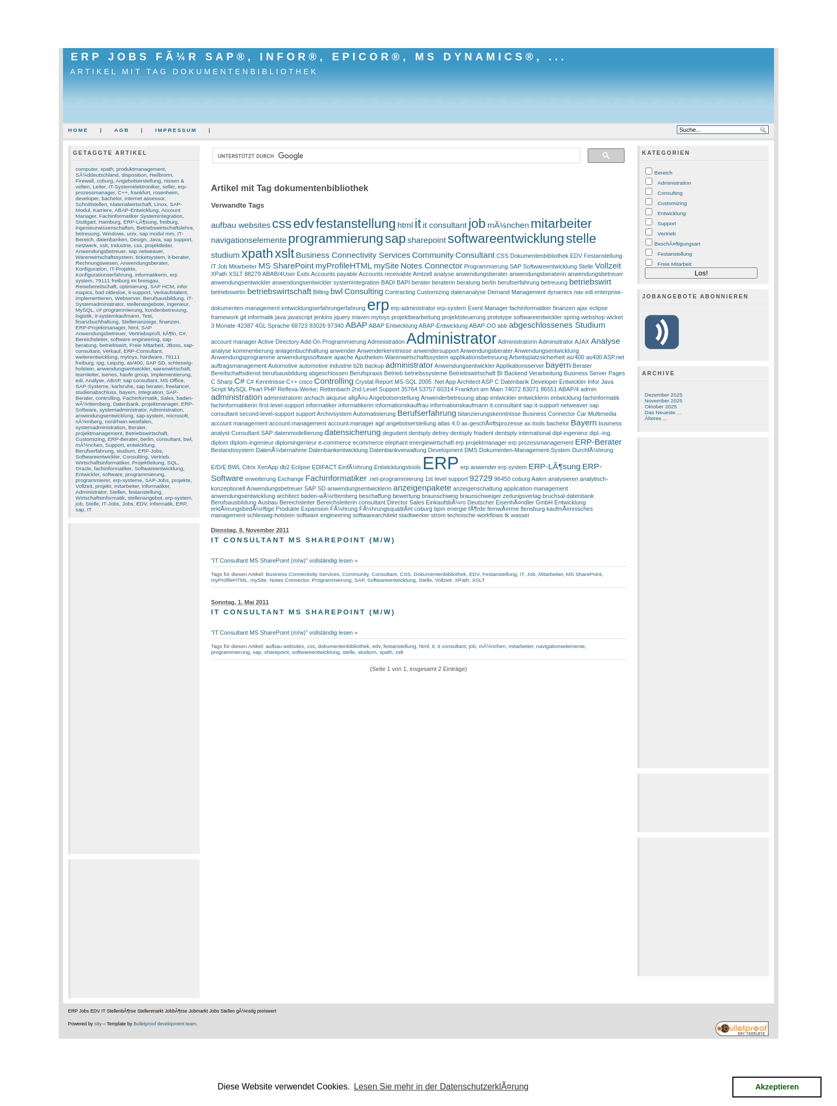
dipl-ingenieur (570, 433)
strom (438, 515)
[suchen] (395, 156)
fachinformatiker (112, 468)
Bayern (584, 422)
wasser (520, 515)
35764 (409, 389)
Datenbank (126, 404)
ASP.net (613, 357)
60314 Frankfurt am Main (470, 389)
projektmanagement (99, 433)
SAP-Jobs (157, 480)
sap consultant (140, 380)
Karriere (102, 210)
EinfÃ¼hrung (355, 467)
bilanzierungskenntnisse (489, 413)
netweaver (574, 405)
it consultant (445, 225)
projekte (180, 480)
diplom (219, 442)
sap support (178, 239)
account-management (297, 423)
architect (288, 496)
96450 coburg (512, 479)
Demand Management (516, 292)
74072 (512, 389)
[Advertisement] (418, 24)
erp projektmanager (481, 442)
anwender (343, 350)
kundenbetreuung (165, 310)
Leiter (99, 186)
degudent (394, 433)
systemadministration (100, 427)
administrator (409, 364)
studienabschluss (96, 392)
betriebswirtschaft (279, 291)
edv (303, 223)
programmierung (144, 474)
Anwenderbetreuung (447, 397)
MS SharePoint (286, 265)
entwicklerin (533, 397)
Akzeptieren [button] (777, 1087)
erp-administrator (413, 308)
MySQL (84, 310)
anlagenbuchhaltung (301, 350)
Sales (166, 398)
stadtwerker (414, 515)
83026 (317, 325)
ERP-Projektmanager (100, 327)
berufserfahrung (518, 282)
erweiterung (260, 479)
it (418, 223)
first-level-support (281, 405)
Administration (166, 410)
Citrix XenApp (260, 467)
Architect (468, 381)
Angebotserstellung (138, 181)
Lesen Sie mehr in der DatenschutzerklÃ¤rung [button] (441, 1086)
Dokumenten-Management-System (524, 450)
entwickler (503, 397)
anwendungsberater (482, 274)
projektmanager (159, 404)
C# (182, 333)
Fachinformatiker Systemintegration (141, 216)
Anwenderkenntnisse (384, 350)
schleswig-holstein (271, 515)
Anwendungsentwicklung (546, 350)
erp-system (178, 498)
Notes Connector (432, 265)
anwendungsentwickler (123, 369)
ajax (582, 308)
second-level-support (267, 413)
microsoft (176, 415)
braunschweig (440, 496)
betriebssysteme (426, 373)
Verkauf (111, 351)
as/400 (135, 363)
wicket (614, 317)
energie (457, 508)
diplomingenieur (296, 442)
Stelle (92, 504)
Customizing (90, 439)
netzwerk (86, 245)
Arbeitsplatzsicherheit (537, 357)
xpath (106, 169)
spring (572, 317)
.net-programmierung (395, 479)
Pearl (256, 389)
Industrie (120, 245)
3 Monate (223, 325)
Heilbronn (160, 175)
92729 (481, 478)
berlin (146, 439)
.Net (438, 381)
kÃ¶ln (169, 333)
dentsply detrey (429, 433)
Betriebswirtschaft (146, 433)
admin (589, 389)
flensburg (532, 508)
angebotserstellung (411, 423)
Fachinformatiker (336, 478)
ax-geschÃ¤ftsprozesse (492, 423)
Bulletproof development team (164, 1023)
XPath (219, 274)
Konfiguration (91, 269)
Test (147, 316)
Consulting (135, 457)
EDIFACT (324, 467)
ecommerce (368, 442)
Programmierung (486, 266)
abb (502, 325)
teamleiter (87, 374)
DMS (471, 450)
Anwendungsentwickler (465, 365)
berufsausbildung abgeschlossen (305, 373)
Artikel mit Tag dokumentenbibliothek (194, 71)
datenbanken (112, 239)
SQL (172, 462)
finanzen (169, 322)
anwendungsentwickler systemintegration (326, 282)
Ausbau (268, 502)
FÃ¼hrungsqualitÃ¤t (386, 508)
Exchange (291, 479)
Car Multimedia (597, 413)
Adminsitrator (556, 341)
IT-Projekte (123, 269)
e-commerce (334, 442)
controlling (108, 398)
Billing (320, 292)
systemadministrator (122, 410)
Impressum (176, 130)
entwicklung (141, 445)
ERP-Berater (123, 439)
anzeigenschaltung (477, 488)
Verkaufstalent (170, 292)
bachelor (111, 198)
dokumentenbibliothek (343, 646)
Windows (113, 233)
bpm (439, 508)
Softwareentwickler (98, 457)
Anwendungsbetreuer (101, 251)
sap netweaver (146, 251)
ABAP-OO (482, 325)
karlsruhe (122, 386)
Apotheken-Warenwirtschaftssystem (401, 357)
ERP (181, 504)
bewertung (406, 496)
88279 (252, 274)
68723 (299, 325)
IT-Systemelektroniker (133, 186)
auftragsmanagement (238, 365)
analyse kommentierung (242, 350)
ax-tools (534, 423)
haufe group (134, 374)
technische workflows (475, 515)
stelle (581, 238)
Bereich (663, 173)
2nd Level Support (376, 389)
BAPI (403, 282)
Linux (160, 204)
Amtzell (422, 274)
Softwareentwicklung (159, 468)
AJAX (581, 341)
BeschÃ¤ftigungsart (677, 244)
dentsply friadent (471, 433)
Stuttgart (86, 222)
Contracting (400, 292)
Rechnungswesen (97, 263)
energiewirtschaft (431, 442)
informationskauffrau (402, 405)
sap (80, 509)
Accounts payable (334, 274)
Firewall (85, 181)
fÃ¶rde (476, 508)
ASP (487, 381)
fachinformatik (601, 397)
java (280, 317)
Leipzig (115, 363)
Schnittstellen (91, 204)
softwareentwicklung (505, 238)
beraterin (443, 282)
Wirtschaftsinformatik (100, 498)
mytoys (128, 357)
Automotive (282, 365)
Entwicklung (570, 502)
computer (87, 169)
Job (222, 266)
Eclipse (301, 467)
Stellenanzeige (139, 322)
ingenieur (177, 304)
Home (78, 130)
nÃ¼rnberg (89, 421)
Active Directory (278, 341)
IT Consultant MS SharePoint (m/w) (303, 540)
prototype (499, 317)
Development (445, 450)
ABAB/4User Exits (286, 274)
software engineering (135, 339)
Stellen (117, 492)
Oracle (83, 468)
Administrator (91, 492)
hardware (151, 357)
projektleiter (158, 245)
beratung (468, 282)
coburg (105, 181)
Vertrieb (160, 457)
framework (225, 317)
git (243, 317)
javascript (300, 317)
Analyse (94, 380)
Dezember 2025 (664, 395)
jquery (342, 317)
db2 (284, 467)
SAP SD (155, 363)
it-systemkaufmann (116, 316)
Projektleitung (148, 462)
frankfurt (140, 192)
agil (379, 423)
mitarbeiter (126, 486)
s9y (98, 1023)
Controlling (334, 380)
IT (89, 509)
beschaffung (375, 496)
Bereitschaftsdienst (235, 373)
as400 (594, 357)
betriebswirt (113, 345)
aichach (314, 397)
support (305, 413)
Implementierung (171, 374)
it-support (139, 292)
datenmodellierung (298, 433)
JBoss (173, 345)
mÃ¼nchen (89, 445)
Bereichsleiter (92, 339)
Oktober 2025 (661, 406)
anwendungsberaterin (537, 274)
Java (155, 239)
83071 (531, 389)
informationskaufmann (459, 405)
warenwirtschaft (171, 369)
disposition (134, 175)
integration (150, 392)
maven (360, 317)
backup (374, 365)
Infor (593, 381)
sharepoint (426, 239)
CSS (502, 255)
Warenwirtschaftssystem (104, 257)
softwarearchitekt (375, 515)
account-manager (351, 423)
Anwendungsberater (143, 263)
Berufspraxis (366, 373)
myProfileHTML (343, 265)
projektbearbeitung (415, 317)
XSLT (235, 274)
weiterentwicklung (96, 357)
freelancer (177, 386)
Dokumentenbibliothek (539, 255)
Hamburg (110, 222)
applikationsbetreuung (479, 357)
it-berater (178, 257)
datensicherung (353, 432)
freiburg (169, 222)
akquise (336, 397)
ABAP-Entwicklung (136, 210)
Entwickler (88, 474)
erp (378, 304)
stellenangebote (145, 304)
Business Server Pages (594, 373)
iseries (109, 374)
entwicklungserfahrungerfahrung (323, 308)
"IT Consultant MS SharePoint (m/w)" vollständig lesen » (284, 560)
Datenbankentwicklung (338, 450)
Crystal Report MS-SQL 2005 (393, 381)
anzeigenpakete (422, 487)
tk (506, 515)
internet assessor (144, 198)
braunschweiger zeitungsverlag (500, 496)
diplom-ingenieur (252, 442)
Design (138, 239)
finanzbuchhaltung (97, 322)
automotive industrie (325, 365)
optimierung (133, 286)
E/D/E (218, 467)
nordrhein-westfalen (128, 421)
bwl (187, 439)
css (138, 245)
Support (114, 445)
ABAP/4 (568, 389)
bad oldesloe (110, 292)
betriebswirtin (228, 292)
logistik (84, 316)
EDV (141, 504)
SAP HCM (162, 286)
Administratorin (518, 341)
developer (87, 198)
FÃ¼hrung (344, 508)
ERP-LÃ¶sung (140, 222)
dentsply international (522, 433)
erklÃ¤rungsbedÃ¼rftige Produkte (255, 508)
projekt (104, 486)
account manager (233, 341)
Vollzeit (84, 486)
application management (536, 488)
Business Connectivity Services (353, 254)
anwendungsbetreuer (595, 274)
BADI (388, 282)
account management (239, 423)
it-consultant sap (510, 405)
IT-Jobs (111, 504)
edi (79, 380)
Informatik (161, 504)
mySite (386, 265)
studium (125, 451)
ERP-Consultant (143, 351)
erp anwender (478, 467)
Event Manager (488, 308)
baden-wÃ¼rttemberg (329, 496)
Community (433, 254)
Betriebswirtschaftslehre (165, 228)
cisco (305, 381)
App (450, 381)
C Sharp (221, 381)
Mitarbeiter (243, 266)
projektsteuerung (464, 317)
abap (482, 397)
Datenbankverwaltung (398, 450)
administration (236, 396)
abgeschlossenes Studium (557, 324)
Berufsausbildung (163, 298)
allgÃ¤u (358, 397)
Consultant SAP (252, 433)
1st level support (446, 479)
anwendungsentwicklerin (359, 488)
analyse (444, 274)
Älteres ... (656, 418)
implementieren (94, 298)
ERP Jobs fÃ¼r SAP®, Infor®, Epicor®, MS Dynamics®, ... (319, 56)
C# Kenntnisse (266, 381)
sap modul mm (156, 233)
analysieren (563, 479)
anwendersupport (436, 350)
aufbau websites (241, 225)
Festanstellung (603, 255)
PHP (270, 389)
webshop (593, 317)
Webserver (127, 298)
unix (132, 233)
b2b (358, 365)
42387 (245, 325)
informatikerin (151, 275)
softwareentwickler (538, 317)
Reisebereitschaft (96, 286)
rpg (100, 363)
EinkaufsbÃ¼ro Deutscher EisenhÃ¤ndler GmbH (489, 502)
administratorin (283, 397)
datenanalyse (468, 292)
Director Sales (405, 502)
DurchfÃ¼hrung (592, 450)
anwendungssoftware (304, 357)
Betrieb (393, 373)
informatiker (155, 486)
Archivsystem (334, 413)
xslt (104, 245)
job (79, 504)
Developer (544, 381)
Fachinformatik (140, 398)
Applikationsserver (520, 365)
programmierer (93, 480)
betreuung (88, 233)
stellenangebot (145, 498)
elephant (396, 442)
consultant (168, 439)
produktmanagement (140, 169)
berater (421, 282)
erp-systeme (128, 480)
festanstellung (145, 492)
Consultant (475, 254)
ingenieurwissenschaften (105, 228)
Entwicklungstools (397, 467)
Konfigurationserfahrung (104, 275)
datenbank (580, 496)
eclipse (598, 308)
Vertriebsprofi (144, 333)
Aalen (539, 479)
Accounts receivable (385, 274)
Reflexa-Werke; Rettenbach (314, 389)
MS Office (171, 380)
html (133, 327)
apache (343, 357)
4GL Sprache (272, 325)
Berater (136, 427)
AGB (121, 130)
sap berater (149, 386)
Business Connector (549, 413)
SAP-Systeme (92, 386)
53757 (427, 389)
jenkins (323, 317)
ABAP (113, 380)
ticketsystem (150, 257)
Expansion (315, 508)
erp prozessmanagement (540, 442)
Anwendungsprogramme (243, 357)
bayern (127, 392)
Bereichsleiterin (337, 502)
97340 (335, 325)
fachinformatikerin (234, 405)
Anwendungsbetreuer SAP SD (286, 488)
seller (168, 186)
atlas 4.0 (449, 423)
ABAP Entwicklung (393, 325)
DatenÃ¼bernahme (281, 450)
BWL (234, 467)
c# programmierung (119, 310)
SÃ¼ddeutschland (97, 175)
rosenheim (165, 192)
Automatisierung (374, 413)
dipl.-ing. (600, 433)
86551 (549, 389)
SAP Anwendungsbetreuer (114, 330)
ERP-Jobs (150, 451)
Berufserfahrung (95, 451)
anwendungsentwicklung (104, 415)
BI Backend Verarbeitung (529, 373)
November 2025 (664, 401)
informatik (260, 317)
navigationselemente (249, 239)
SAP (516, 266)
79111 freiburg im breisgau (127, 280)
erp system (512, 467)
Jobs (127, 504)
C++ (122, 192)
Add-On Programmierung (333, 341)
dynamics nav (565, 292)
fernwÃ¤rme (503, 508)
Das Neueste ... (663, 412)
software (112, 474)
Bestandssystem (232, 450)
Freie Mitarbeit (146, 345)
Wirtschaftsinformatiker (102, 462)
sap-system (149, 415)
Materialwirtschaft (130, 204)
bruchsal (553, 496)
